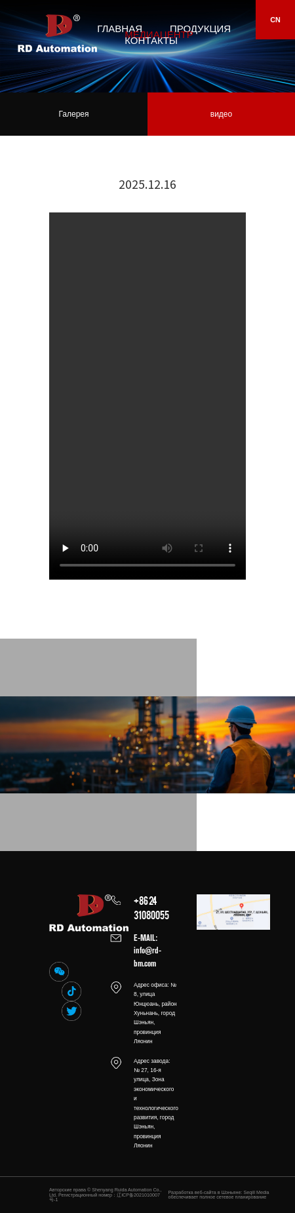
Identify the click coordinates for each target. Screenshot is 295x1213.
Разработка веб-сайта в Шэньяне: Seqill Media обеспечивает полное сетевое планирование (218, 1194)
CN (275, 20)
